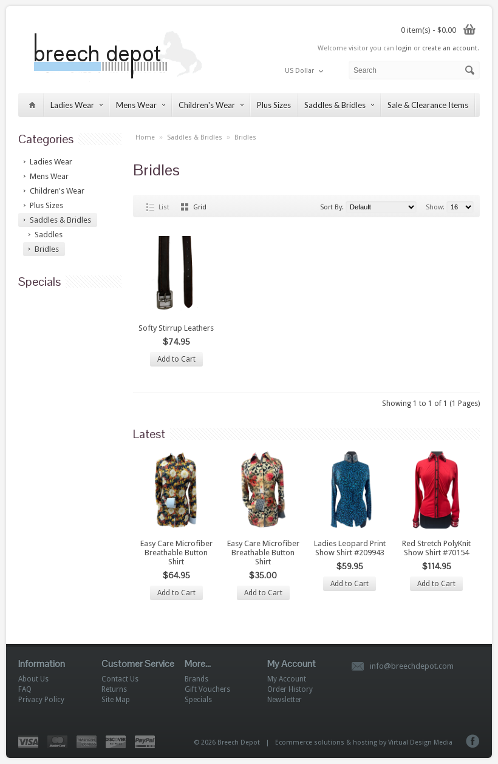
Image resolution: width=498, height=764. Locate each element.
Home (145, 137)
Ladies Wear (76, 105)
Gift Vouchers (207, 689)
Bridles (245, 137)
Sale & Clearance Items (427, 105)
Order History (290, 689)
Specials (198, 699)
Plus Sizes (274, 105)
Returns (114, 689)
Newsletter (284, 699)
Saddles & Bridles (339, 105)
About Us (33, 679)
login (404, 48)
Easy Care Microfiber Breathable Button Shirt (176, 552)
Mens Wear (140, 105)
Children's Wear (211, 105)
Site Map (115, 699)
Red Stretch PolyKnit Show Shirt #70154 (436, 548)
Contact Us (119, 679)
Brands (196, 679)
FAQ (25, 689)
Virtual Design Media (420, 742)
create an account (449, 48)
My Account (286, 679)
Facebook (473, 741)
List (164, 207)
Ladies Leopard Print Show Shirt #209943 (350, 548)
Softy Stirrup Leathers (176, 328)
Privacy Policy (41, 699)
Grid (199, 207)
